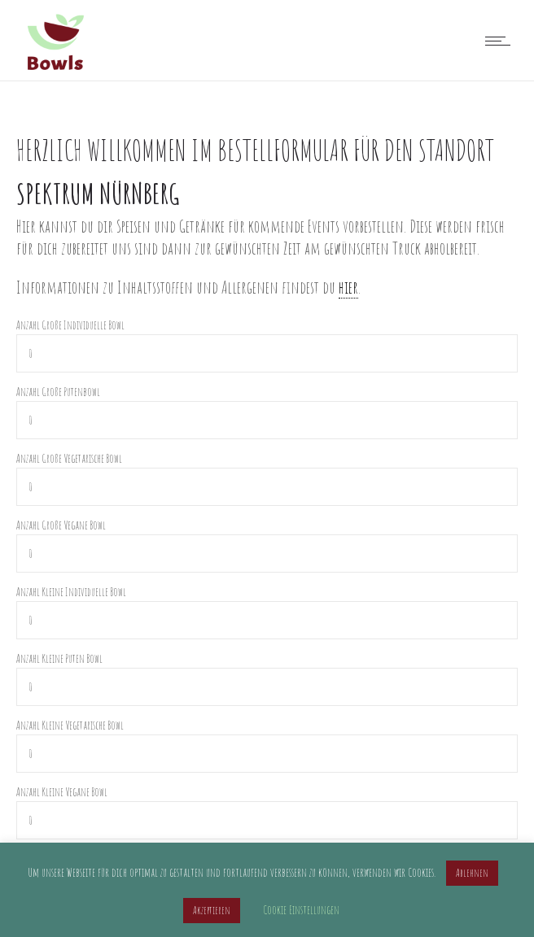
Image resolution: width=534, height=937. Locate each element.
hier (348, 287)
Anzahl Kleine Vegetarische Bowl (70, 725)
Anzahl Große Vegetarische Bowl (69, 458)
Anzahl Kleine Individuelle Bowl (71, 592)
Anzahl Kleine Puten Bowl (59, 658)
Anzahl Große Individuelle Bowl (70, 325)
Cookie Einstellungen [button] (301, 909)
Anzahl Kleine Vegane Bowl (61, 792)
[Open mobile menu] (501, 40)
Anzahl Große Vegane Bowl (61, 525)
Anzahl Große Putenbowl (58, 392)
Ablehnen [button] (472, 872)
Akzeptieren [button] (211, 910)
